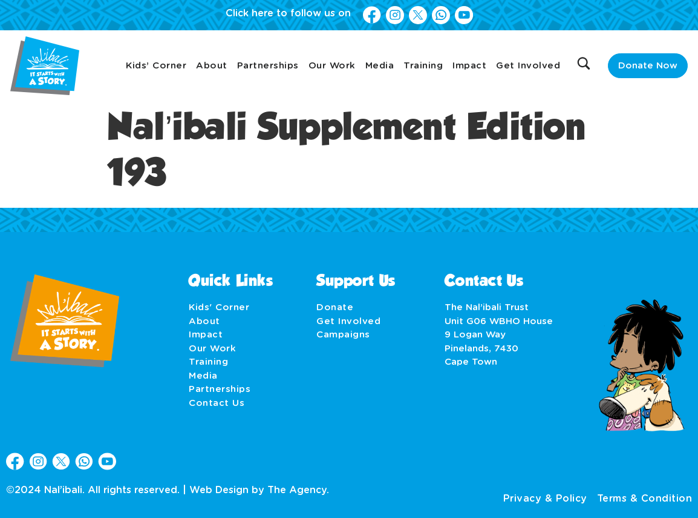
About (211, 65)
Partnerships (268, 65)
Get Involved (528, 65)
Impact (469, 65)
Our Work (332, 65)
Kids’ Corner (156, 65)
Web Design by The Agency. (259, 490)
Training (423, 65)
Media (379, 65)
